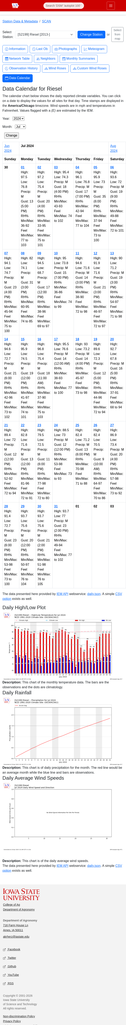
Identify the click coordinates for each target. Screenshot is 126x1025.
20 (112, 339)
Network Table (17, 58)
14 (6, 339)
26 (95, 425)
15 (23, 339)
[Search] (63, 5)
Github (9, 967)
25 (77, 425)
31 (56, 506)
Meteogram (94, 49)
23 (39, 425)
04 (77, 167)
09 (39, 253)
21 (6, 425)
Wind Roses (55, 68)
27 (112, 425)
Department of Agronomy (19, 909)
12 (95, 253)
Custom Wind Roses (90, 68)
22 (23, 425)
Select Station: (7, 34)
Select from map (117, 34)
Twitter (9, 958)
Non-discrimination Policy (19, 1016)
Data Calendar (17, 78)
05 (95, 167)
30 (39, 506)
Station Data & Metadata (20, 21)
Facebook (11, 950)
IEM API (62, 594)
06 (112, 167)
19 (95, 339)
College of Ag (11, 904)
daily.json (94, 594)
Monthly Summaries (78, 58)
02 (39, 167)
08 (23, 253)
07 (6, 253)
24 (56, 425)
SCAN (46, 21)
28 (6, 506)
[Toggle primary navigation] (111, 6)
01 (23, 167)
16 (39, 339)
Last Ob (40, 49)
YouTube (11, 975)
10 (56, 253)
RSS (8, 984)
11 (77, 253)
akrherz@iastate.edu (16, 936)
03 (56, 167)
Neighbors (46, 58)
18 (77, 339)
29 (23, 506)
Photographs (66, 49)
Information (15, 49)
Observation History (21, 68)
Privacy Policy (12, 1021)
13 (112, 253)
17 (56, 339)
